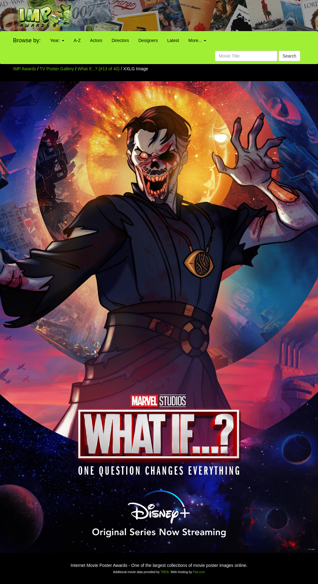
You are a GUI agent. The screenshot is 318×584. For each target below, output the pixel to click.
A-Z (77, 40)
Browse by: (27, 40)
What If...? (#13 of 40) (99, 68)
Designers (148, 40)
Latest (173, 40)
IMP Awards (24, 68)
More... (197, 40)
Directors (120, 40)
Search (289, 55)
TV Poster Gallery (57, 68)
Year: (57, 40)
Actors (96, 40)
